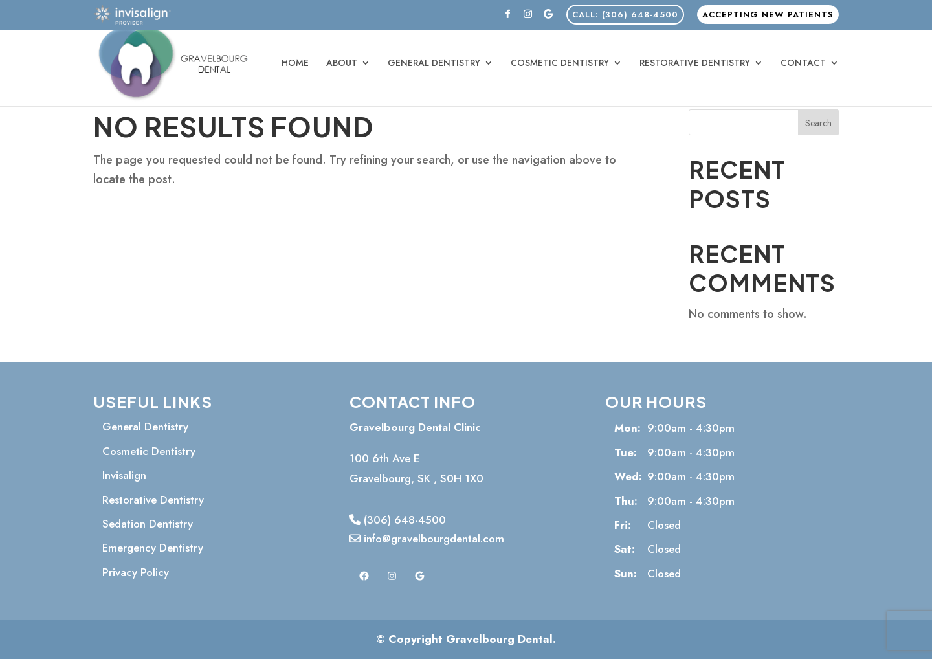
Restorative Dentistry (694, 63)
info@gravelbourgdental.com (427, 538)
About (341, 63)
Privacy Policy (135, 572)
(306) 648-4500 (398, 520)
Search (818, 123)
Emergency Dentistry (152, 547)
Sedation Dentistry (147, 523)
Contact (803, 63)
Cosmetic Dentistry (560, 63)
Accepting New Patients (768, 14)
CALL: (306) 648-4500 (625, 14)
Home (295, 63)
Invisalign (124, 475)
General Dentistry (434, 63)
